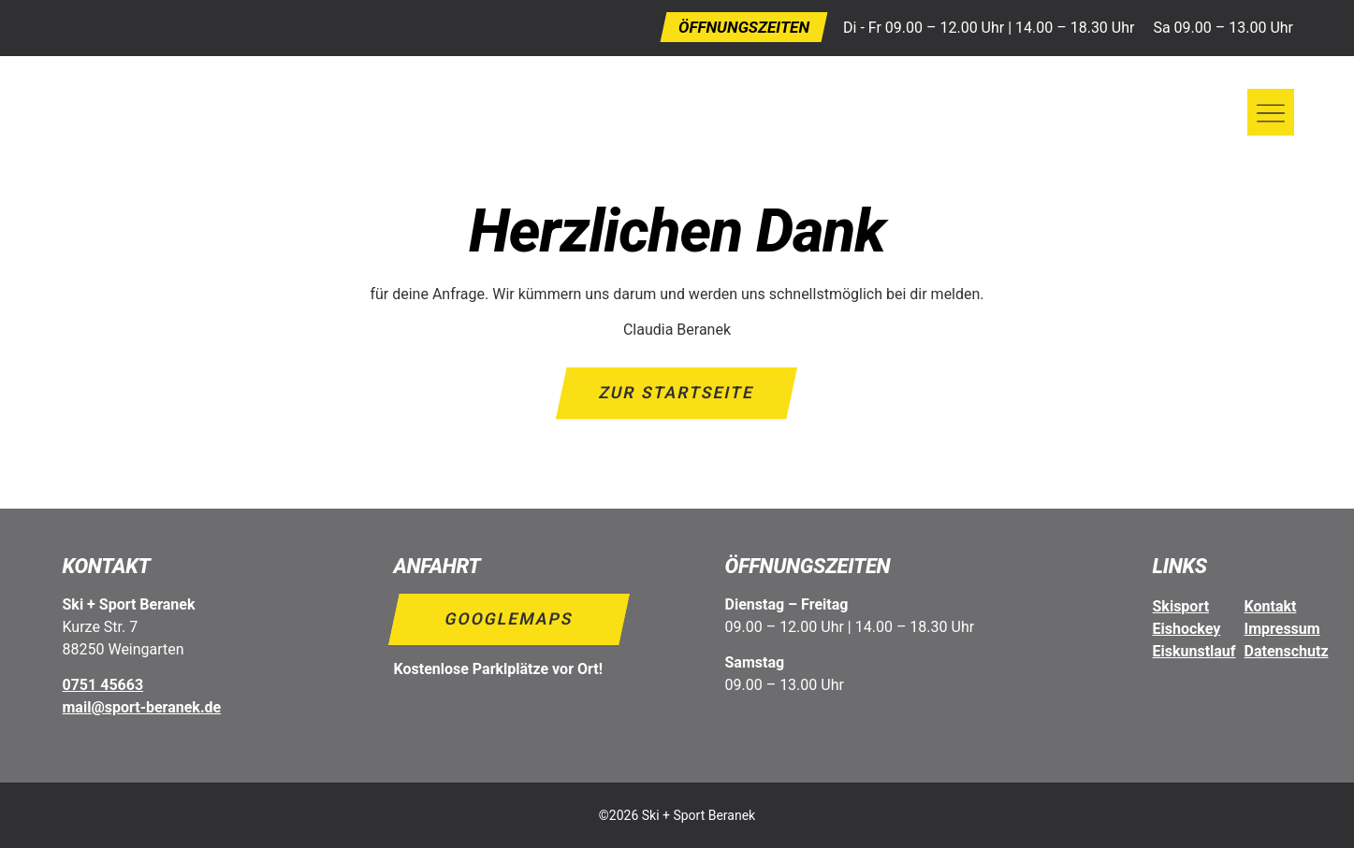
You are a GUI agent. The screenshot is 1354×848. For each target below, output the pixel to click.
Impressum (1282, 629)
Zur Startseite (677, 392)
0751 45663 (103, 685)
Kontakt (1271, 606)
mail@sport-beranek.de (142, 707)
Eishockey (1187, 629)
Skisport (1181, 606)
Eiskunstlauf (1194, 651)
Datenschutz (1287, 651)
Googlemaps (509, 619)
